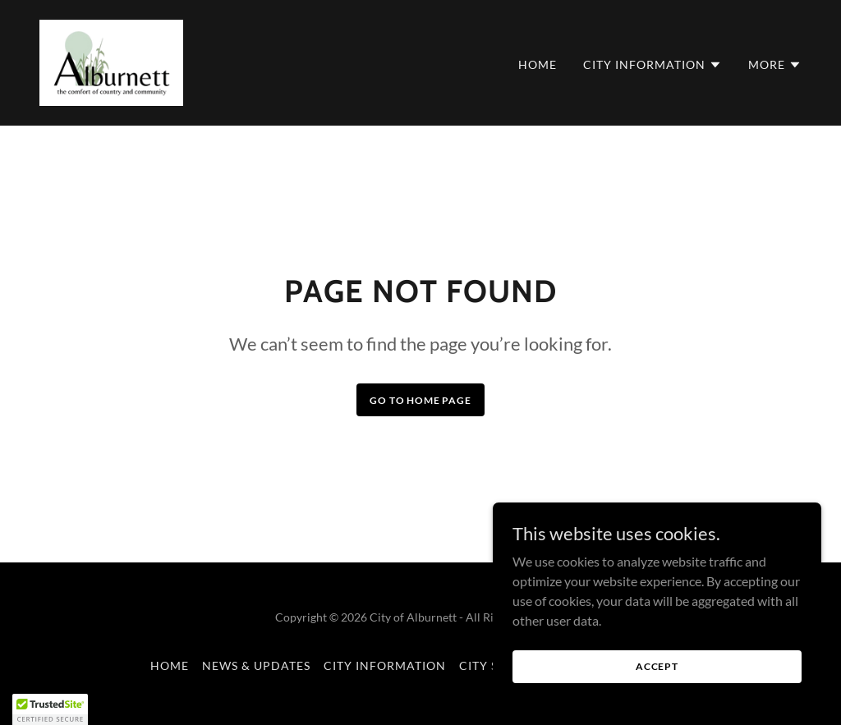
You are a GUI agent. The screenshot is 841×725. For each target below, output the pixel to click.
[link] (111, 61)
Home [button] (169, 665)
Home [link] (537, 64)
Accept (657, 688)
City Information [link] (385, 665)
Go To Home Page (420, 400)
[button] (652, 65)
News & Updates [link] (256, 665)
